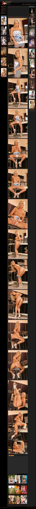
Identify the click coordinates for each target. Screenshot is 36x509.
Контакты (28, 507)
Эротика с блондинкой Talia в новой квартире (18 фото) (18, 484)
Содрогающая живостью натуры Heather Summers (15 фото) (4, 67)
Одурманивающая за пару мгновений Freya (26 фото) (32, 17)
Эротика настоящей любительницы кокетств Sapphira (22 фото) (32, 79)
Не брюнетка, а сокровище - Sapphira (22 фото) (32, 99)
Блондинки (12, 455)
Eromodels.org (5, 507)
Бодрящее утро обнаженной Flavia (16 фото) (32, 27)
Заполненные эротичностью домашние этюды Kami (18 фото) (4, 45)
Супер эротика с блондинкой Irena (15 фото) (24, 484)
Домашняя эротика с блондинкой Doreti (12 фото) (24, 494)
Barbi (9, 455)
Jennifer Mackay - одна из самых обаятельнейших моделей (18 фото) (32, 48)
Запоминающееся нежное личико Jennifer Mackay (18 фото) (32, 37)
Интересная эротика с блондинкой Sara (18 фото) (12, 504)
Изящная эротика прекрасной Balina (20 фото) (4, 35)
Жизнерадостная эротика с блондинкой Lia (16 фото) (12, 494)
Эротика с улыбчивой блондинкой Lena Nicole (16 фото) (12, 484)
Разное (2, 11)
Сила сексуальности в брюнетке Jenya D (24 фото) (32, 89)
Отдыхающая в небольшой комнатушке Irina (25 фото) (32, 58)
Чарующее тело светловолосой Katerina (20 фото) (32, 68)
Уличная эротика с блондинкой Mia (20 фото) (18, 494)
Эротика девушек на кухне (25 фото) (24, 504)
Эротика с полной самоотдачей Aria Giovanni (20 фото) (4, 56)
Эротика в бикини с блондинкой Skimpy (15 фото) (18, 504)
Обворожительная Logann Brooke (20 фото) (4, 25)
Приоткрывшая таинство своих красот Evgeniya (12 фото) (32, 109)
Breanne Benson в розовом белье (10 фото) (4, 77)
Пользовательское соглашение (33, 507)
